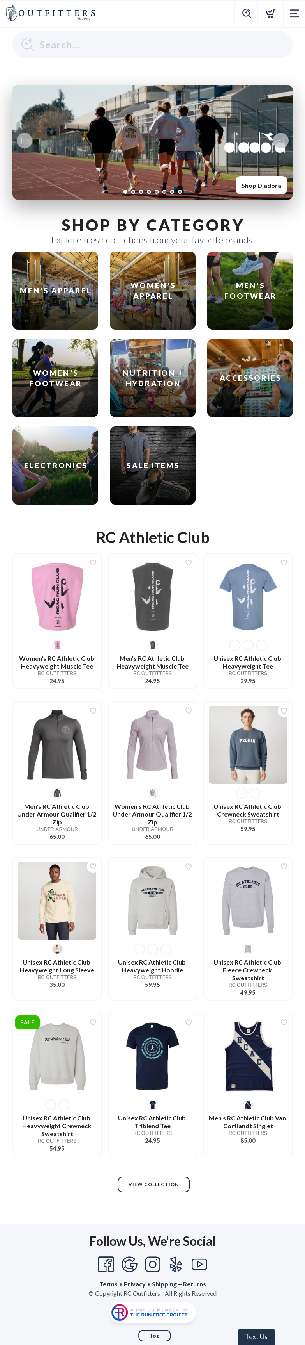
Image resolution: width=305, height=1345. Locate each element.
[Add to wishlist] (93, 563)
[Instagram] (152, 1264)
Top (154, 1336)
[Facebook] (106, 1264)
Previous (24, 140)
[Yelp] (176, 1264)
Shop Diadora (261, 185)
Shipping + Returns (179, 1284)
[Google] (129, 1264)
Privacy (135, 1284)
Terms (108, 1284)
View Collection (154, 1184)
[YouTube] (199, 1264)
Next (281, 140)
